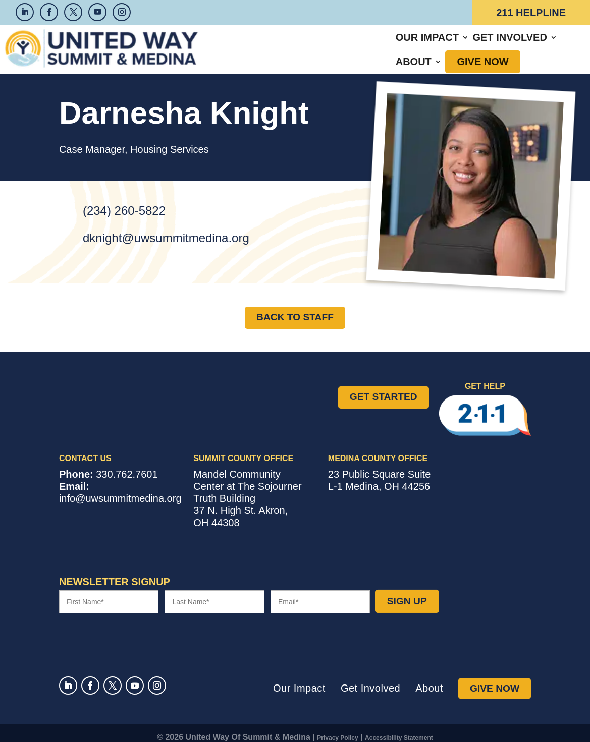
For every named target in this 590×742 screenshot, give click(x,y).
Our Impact (269, 44)
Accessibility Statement (399, 728)
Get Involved (352, 44)
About (422, 44)
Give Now (491, 44)
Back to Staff (295, 308)
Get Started (383, 387)
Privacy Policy (337, 728)
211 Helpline (531, 12)
